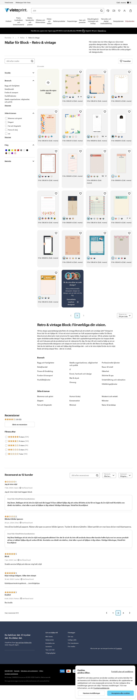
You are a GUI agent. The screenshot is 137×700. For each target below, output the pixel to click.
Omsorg (72, 382)
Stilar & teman (10, 113)
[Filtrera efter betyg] (109, 475)
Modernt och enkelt (110, 396)
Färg (6, 145)
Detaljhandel (42, 367)
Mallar (22, 38)
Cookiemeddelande (101, 688)
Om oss (70, 636)
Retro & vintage (33, 38)
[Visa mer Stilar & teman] (8, 137)
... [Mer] (15, 38)
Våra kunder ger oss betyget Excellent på (106, 648)
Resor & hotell (107, 367)
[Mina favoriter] (119, 11)
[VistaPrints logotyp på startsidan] (16, 10)
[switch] (124, 2)
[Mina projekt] (114, 11)
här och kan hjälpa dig (23, 642)
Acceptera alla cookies (120, 693)
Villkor (41, 671)
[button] (70, 315)
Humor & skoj (74, 396)
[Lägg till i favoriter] (80, 72)
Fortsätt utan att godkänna (122, 671)
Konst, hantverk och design (80, 374)
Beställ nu (102, 31)
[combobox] (66, 10)
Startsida (8, 38)
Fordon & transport (45, 375)
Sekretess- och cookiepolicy (29, 671)
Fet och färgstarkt (44, 405)
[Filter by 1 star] (6, 454)
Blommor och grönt (45, 396)
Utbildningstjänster (109, 384)
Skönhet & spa (107, 375)
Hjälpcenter (49, 640)
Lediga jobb (72, 640)
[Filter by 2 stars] (6, 450)
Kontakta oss (50, 643)
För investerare (73, 643)
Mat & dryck (74, 378)
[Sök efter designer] (32, 61)
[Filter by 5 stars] (6, 437)
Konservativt (74, 401)
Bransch (8, 81)
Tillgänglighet (50, 653)
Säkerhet (105, 371)
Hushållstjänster (43, 380)
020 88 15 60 (9, 671)
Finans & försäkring (45, 371)
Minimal (72, 405)
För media (71, 646)
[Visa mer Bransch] (8, 105)
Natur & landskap (109, 405)
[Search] (97, 475)
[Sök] (101, 11)
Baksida (8, 161)
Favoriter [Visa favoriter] (125, 61)
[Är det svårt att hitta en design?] (72, 288)
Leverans (48, 646)
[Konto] (124, 10)
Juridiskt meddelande (11, 674)
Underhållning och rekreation (113, 380)
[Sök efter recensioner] (83, 475)
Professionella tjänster (111, 363)
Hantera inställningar (91, 693)
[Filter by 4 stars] (6, 441)
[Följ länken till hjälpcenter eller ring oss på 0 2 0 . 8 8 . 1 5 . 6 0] (108, 10)
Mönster (105, 401)
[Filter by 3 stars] (6, 445)
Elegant (40, 401)
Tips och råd (49, 650)
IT (70, 369)
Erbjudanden (129, 21)
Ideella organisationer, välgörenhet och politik (83, 364)
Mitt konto (49, 636)
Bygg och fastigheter (45, 363)
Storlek (7, 73)
